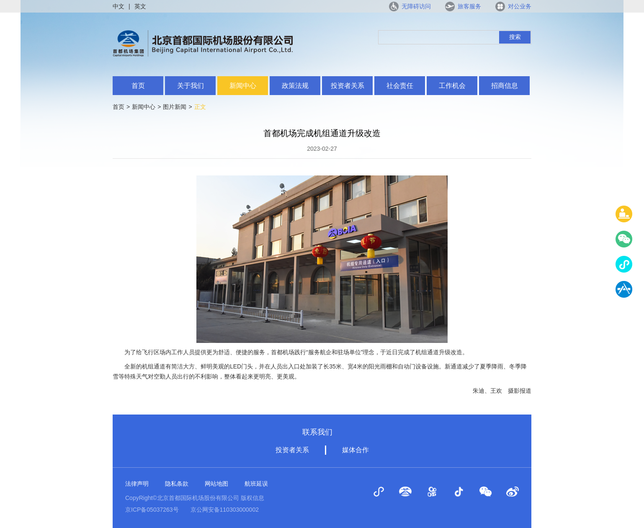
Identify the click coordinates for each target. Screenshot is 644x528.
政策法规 (295, 85)
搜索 (515, 36)
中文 (118, 6)
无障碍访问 (416, 6)
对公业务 (519, 6)
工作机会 (452, 85)
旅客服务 (469, 6)
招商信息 (504, 85)
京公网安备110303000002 (225, 509)
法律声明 (137, 483)
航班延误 (256, 483)
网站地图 (216, 483)
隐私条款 (176, 483)
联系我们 (317, 432)
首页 (138, 85)
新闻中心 (242, 85)
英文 (140, 6)
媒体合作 (355, 449)
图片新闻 (174, 106)
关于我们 (190, 85)
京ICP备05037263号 (152, 509)
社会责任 (399, 85)
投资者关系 (347, 85)
